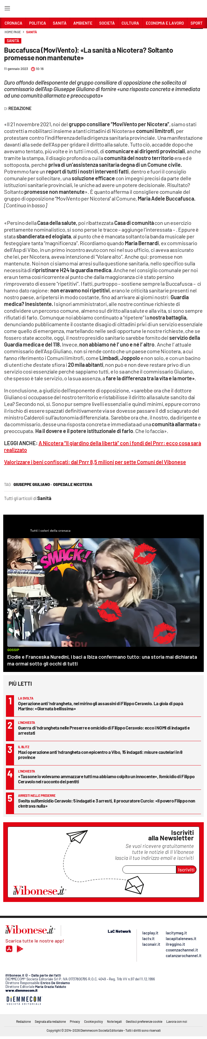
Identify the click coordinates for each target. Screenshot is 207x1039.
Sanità (31, 32)
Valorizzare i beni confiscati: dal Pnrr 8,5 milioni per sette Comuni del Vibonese (95, 462)
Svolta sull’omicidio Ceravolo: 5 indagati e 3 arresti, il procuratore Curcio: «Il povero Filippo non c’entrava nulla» (106, 803)
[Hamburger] (7, 9)
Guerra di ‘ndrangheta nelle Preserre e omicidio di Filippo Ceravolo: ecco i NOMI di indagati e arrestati (104, 730)
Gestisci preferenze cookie (144, 1021)
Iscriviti (186, 870)
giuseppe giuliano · (32, 484)
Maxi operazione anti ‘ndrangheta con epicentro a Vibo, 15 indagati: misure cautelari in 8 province (100, 754)
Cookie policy (93, 1021)
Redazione (23, 1021)
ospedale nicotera (72, 484)
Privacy (75, 1021)
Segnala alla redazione (50, 1021)
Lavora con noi (176, 1021)
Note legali (114, 1021)
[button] (197, 34)
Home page (13, 32)
